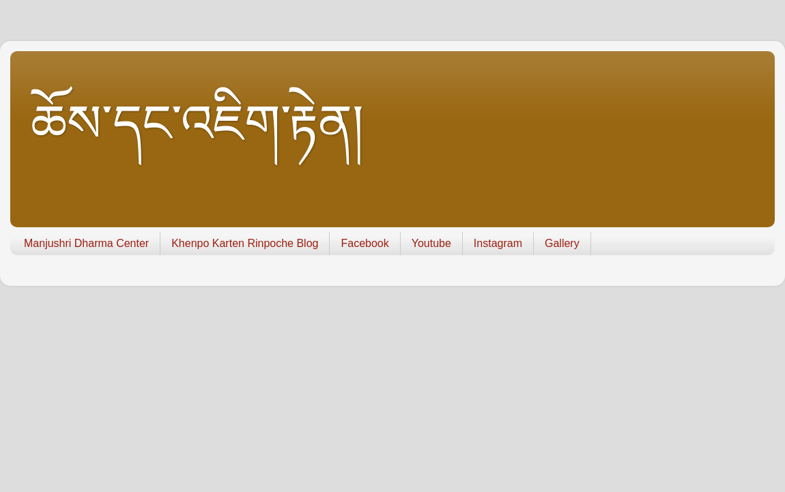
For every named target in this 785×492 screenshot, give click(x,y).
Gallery (562, 243)
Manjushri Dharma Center (86, 243)
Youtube (431, 243)
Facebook (364, 243)
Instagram (498, 243)
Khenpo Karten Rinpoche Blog (244, 243)
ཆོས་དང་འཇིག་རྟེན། (197, 123)
